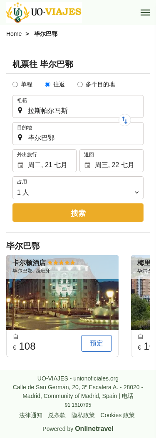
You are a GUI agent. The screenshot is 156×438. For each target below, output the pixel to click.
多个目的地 (100, 84)
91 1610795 (78, 405)
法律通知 (30, 415)
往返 (59, 84)
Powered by (77, 428)
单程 (26, 84)
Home (14, 33)
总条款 (57, 415)
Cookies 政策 (118, 415)
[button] (145, 12)
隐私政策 (83, 415)
